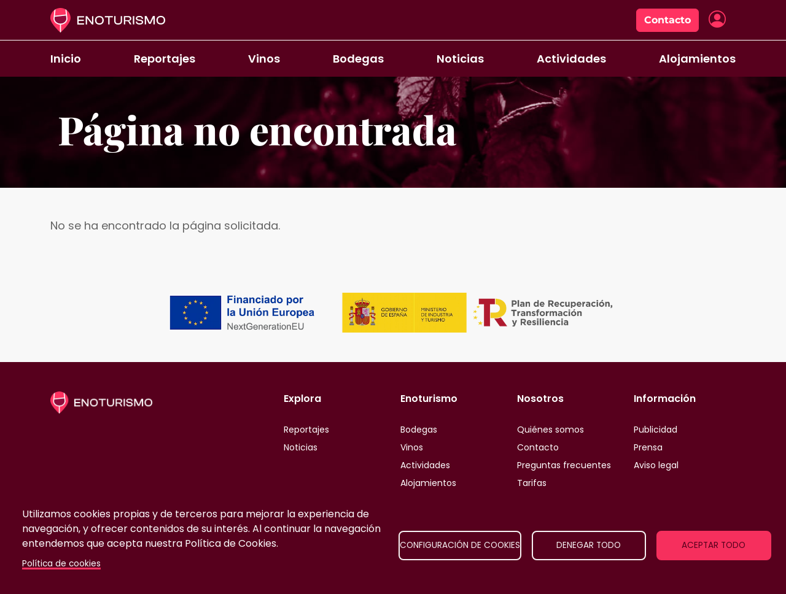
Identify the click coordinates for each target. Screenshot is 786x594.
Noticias (460, 58)
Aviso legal (656, 465)
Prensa (648, 447)
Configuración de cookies (460, 545)
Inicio (65, 58)
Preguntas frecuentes (564, 465)
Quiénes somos (550, 429)
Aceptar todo (713, 545)
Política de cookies (61, 563)
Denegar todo (588, 545)
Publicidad (655, 429)
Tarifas (532, 483)
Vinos (264, 58)
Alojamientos (697, 58)
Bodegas (358, 58)
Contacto (667, 20)
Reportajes (164, 58)
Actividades (571, 58)
